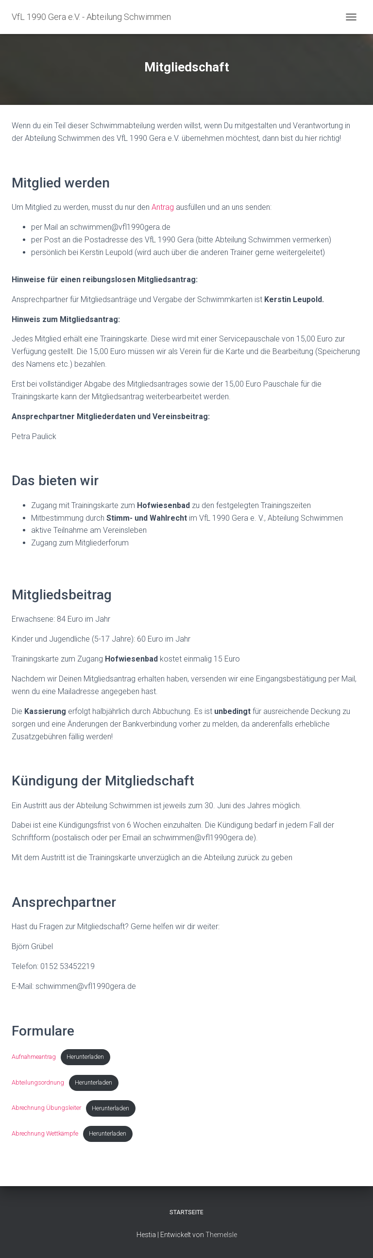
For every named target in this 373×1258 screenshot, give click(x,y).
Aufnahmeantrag (34, 1056)
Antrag (163, 207)
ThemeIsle (221, 1235)
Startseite (186, 1212)
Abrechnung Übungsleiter (46, 1108)
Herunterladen (85, 1056)
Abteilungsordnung (38, 1082)
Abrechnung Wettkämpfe (45, 1133)
